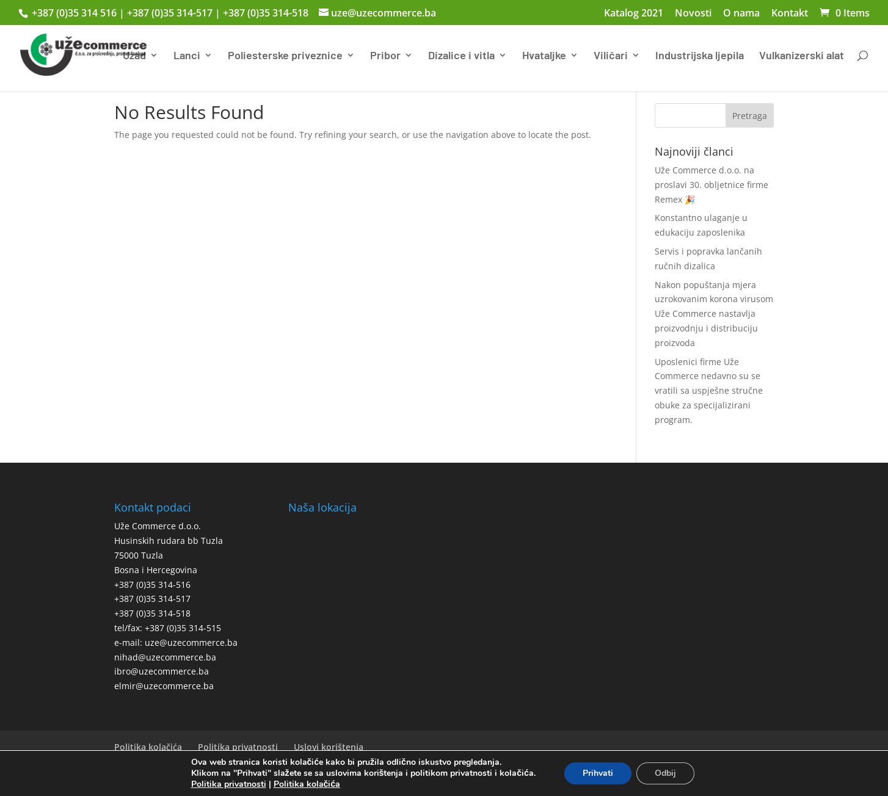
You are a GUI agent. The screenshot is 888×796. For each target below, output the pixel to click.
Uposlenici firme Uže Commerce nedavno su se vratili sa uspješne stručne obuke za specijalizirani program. (709, 390)
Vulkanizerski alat (801, 56)
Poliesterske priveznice (285, 56)
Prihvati (598, 773)
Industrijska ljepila (699, 56)
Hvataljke (544, 56)
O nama (741, 14)
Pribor (385, 56)
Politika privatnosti (238, 747)
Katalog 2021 (633, 14)
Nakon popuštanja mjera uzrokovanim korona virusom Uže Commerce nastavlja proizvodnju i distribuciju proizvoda (714, 314)
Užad (134, 56)
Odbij (665, 773)
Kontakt (789, 14)
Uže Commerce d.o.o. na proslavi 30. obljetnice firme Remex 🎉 (711, 184)
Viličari (611, 56)
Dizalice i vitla (461, 56)
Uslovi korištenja (328, 747)
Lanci (186, 56)
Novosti (693, 14)
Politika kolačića (148, 747)
